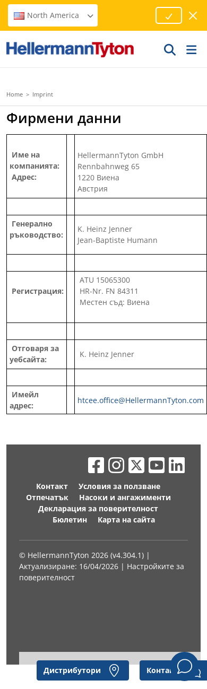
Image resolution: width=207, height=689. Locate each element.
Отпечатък (47, 497)
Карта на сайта (126, 519)
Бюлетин (70, 519)
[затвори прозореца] (193, 16)
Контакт (52, 486)
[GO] (170, 49)
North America (54, 15)
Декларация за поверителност (98, 508)
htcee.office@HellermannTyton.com (140, 400)
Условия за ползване (119, 486)
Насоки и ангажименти (125, 497)
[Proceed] (169, 15)
